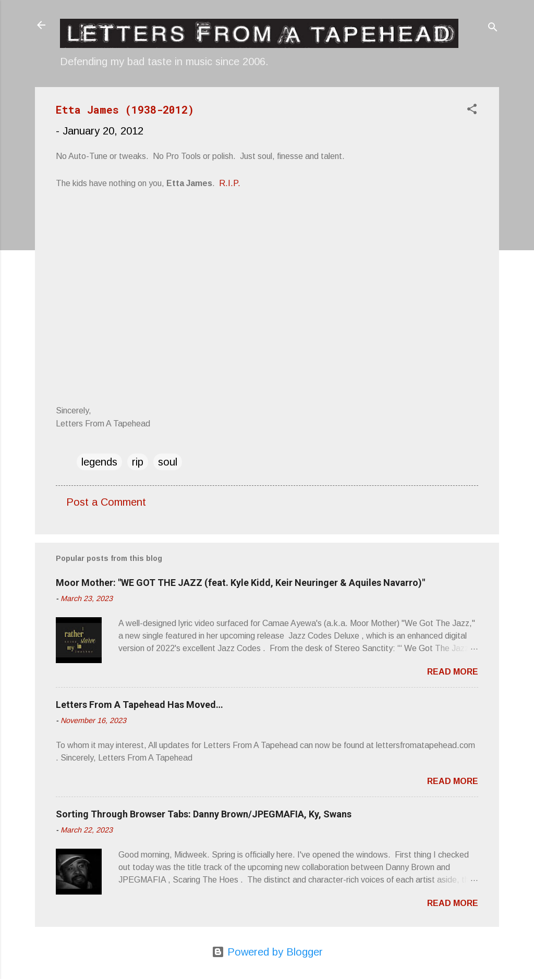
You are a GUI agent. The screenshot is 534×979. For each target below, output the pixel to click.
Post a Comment (106, 502)
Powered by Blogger (267, 952)
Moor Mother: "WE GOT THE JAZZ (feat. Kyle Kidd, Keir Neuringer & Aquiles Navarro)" (240, 582)
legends (99, 462)
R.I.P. (229, 183)
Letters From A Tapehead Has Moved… (139, 704)
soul (167, 462)
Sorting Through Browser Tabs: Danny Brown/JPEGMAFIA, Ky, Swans (203, 814)
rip (137, 462)
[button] (472, 110)
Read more (452, 671)
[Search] (493, 28)
